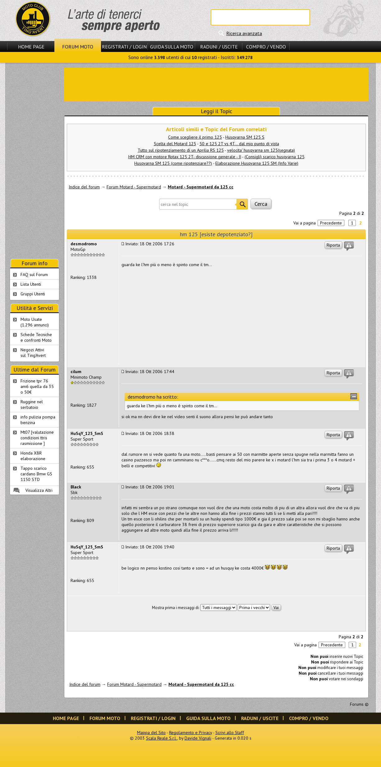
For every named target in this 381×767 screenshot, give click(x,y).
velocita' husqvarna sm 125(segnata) (261, 150)
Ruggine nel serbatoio (32, 404)
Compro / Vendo (266, 47)
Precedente (331, 223)
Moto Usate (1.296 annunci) (35, 322)
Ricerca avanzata (244, 33)
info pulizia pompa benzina (38, 419)
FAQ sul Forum (34, 274)
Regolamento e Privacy (190, 732)
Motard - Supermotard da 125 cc (200, 187)
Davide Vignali (198, 738)
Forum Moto (77, 47)
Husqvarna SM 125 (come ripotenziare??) (173, 163)
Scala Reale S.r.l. (161, 738)
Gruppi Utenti (33, 294)
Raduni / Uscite (219, 47)
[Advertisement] (216, 84)
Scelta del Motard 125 (175, 143)
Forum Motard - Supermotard (134, 187)
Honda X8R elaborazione (33, 455)
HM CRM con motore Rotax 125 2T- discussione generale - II (184, 156)
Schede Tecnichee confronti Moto (36, 337)
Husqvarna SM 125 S (244, 137)
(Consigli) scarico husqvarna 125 (275, 156)
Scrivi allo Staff (229, 732)
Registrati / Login (124, 47)
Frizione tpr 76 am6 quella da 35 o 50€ (37, 386)
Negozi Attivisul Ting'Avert (33, 352)
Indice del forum (84, 187)
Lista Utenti (31, 284)
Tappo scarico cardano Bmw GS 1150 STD (36, 473)
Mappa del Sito (151, 732)
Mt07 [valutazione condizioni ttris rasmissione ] (37, 437)
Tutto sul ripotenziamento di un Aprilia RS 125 (181, 150)
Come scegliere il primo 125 (195, 137)
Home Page (31, 47)
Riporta (333, 245)
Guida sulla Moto (171, 47)
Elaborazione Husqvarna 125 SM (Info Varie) (256, 163)
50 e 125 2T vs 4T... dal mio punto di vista (239, 143)
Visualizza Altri (39, 490)
